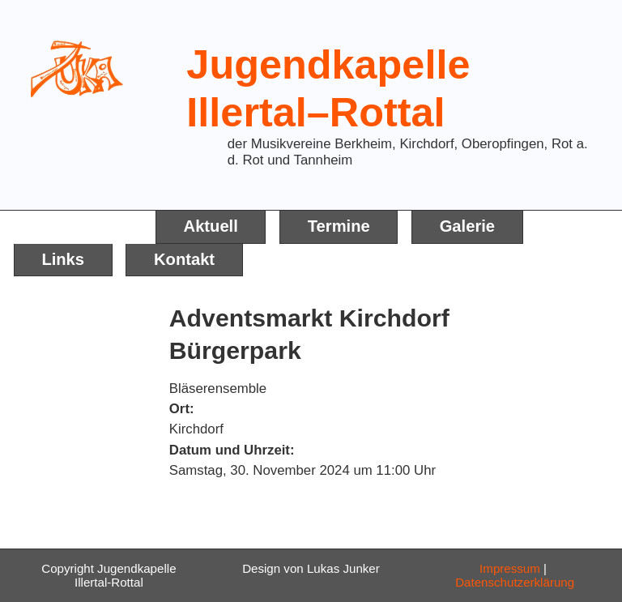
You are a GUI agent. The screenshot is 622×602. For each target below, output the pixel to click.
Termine (339, 226)
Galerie (467, 226)
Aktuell (211, 226)
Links (62, 259)
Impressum (509, 568)
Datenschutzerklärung (514, 582)
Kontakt (184, 259)
